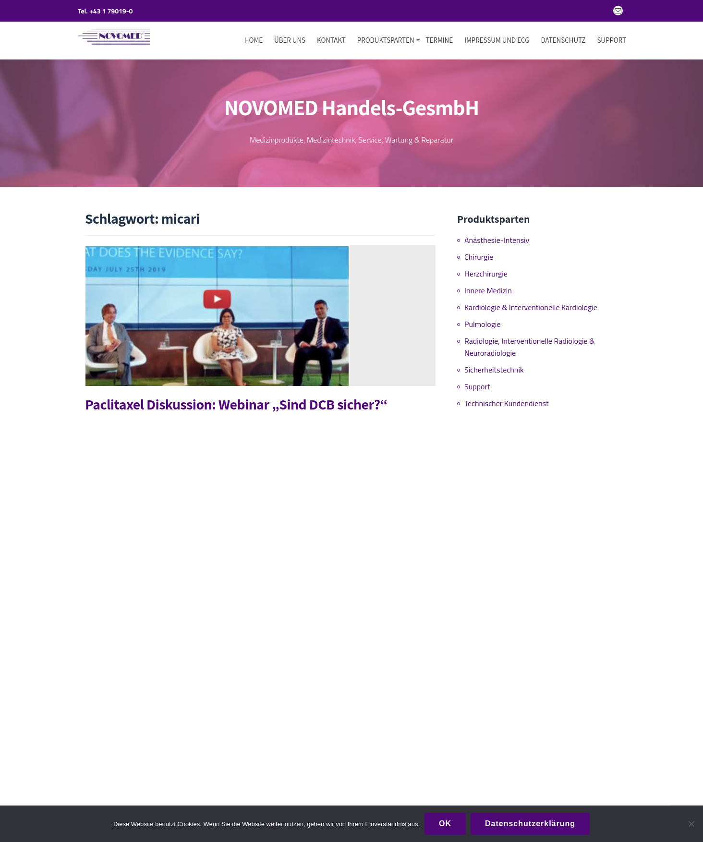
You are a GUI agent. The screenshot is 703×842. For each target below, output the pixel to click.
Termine (439, 40)
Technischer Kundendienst (506, 399)
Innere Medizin (488, 286)
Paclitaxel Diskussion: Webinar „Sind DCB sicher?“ (236, 400)
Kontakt (331, 40)
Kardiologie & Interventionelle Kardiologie (530, 303)
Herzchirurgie (486, 270)
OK (445, 823)
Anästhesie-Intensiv (496, 236)
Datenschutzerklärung (530, 823)
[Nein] (691, 824)
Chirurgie (478, 253)
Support (611, 40)
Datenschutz (563, 40)
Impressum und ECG (496, 40)
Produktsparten (385, 40)
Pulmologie (482, 320)
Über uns (289, 40)
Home (253, 40)
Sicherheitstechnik (494, 366)
